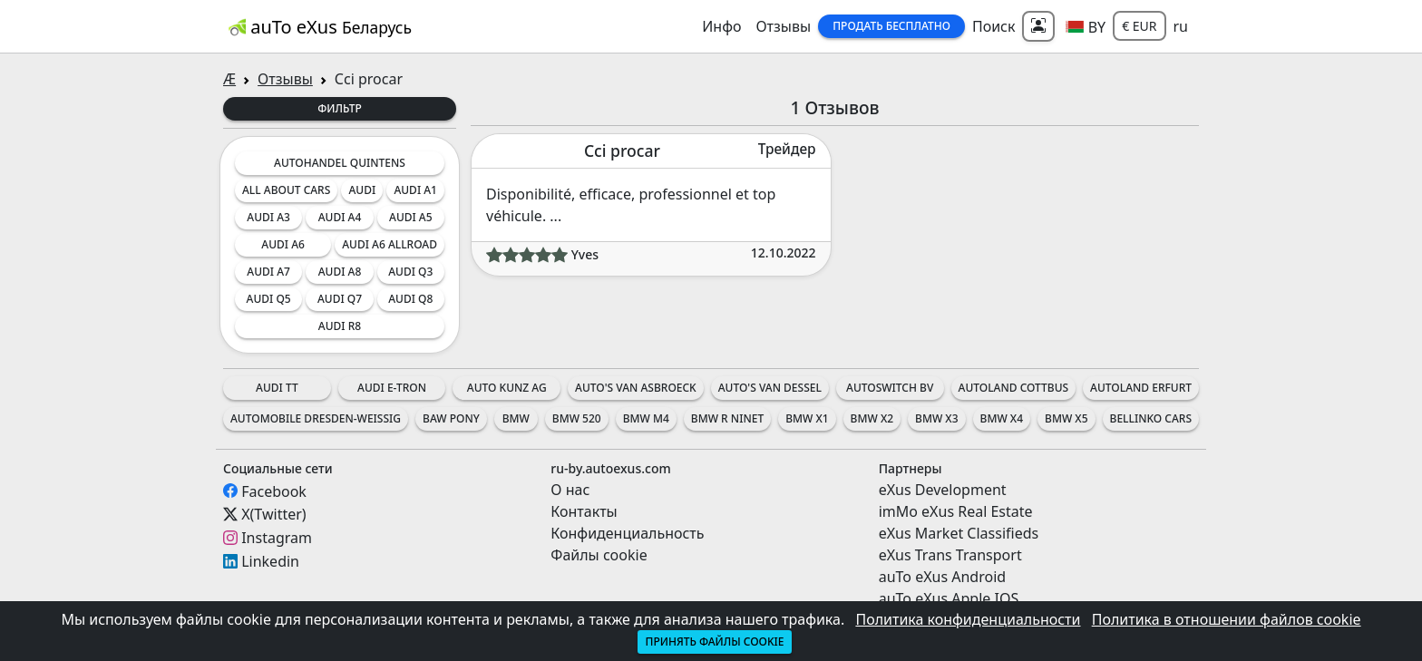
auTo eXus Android (942, 577)
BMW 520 (576, 418)
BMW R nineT (727, 418)
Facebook (274, 491)
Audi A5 (411, 217)
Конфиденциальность (627, 533)
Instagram (276, 538)
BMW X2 (872, 418)
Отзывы (783, 26)
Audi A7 (268, 271)
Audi (361, 190)
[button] (1085, 26)
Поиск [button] (994, 26)
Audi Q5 (269, 298)
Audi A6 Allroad (389, 244)
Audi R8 (339, 326)
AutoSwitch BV (889, 387)
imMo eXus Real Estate (956, 511)
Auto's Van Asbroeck (635, 387)
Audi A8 (340, 271)
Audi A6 (283, 244)
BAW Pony (451, 418)
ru (1181, 26)
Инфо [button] (721, 26)
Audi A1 (415, 190)
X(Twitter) (273, 514)
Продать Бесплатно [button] (891, 26)
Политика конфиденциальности (967, 619)
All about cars (286, 190)
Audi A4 (340, 217)
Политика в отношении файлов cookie (1226, 619)
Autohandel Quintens (339, 162)
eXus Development (943, 490)
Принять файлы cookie (714, 641)
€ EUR (1139, 25)
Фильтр (339, 108)
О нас (569, 490)
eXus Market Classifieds (959, 533)
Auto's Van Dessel (770, 387)
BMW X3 (936, 418)
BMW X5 (1066, 418)
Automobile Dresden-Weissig (315, 418)
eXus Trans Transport (950, 555)
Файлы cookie (598, 555)
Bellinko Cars (1151, 418)
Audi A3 (268, 217)
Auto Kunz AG (507, 387)
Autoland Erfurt (1141, 387)
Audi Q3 (410, 271)
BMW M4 (646, 418)
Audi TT (277, 387)
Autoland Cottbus (1014, 387)
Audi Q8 (410, 298)
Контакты (583, 511)
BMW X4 (1001, 418)
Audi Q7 (339, 298)
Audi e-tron (391, 387)
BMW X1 (806, 418)
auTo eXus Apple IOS (949, 598)
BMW (516, 418)
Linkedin (270, 561)
